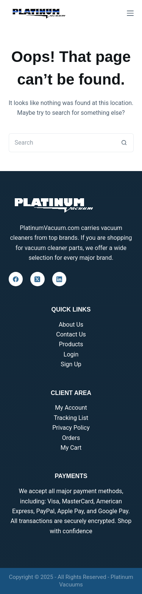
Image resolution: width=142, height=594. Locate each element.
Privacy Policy (71, 427)
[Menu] (130, 13)
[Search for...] (62, 142)
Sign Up (71, 364)
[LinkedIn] (59, 279)
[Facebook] (16, 279)
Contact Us (71, 334)
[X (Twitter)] (37, 279)
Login (71, 354)
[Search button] (124, 142)
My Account (71, 407)
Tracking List (71, 417)
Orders (71, 437)
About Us (71, 324)
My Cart (71, 447)
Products (71, 344)
